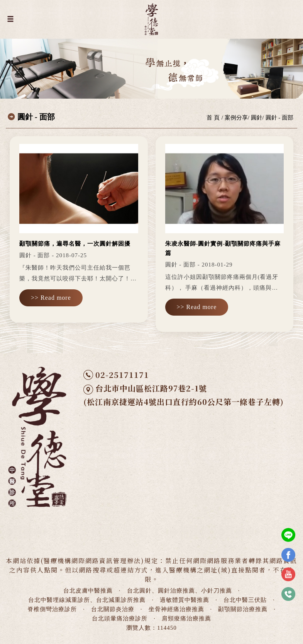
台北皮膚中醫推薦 (88, 591)
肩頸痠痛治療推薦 (186, 618)
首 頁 (213, 117)
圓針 (256, 117)
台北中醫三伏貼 (245, 600)
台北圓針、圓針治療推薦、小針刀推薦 (179, 591)
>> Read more (51, 297)
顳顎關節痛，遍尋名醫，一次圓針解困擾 (74, 244)
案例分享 (236, 117)
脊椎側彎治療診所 (52, 609)
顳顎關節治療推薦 (242, 609)
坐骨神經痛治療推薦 (176, 609)
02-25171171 (122, 374)
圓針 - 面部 (280, 117)
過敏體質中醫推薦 (184, 600)
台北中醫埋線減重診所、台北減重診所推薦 (87, 600)
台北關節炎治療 (112, 609)
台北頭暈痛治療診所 (119, 618)
